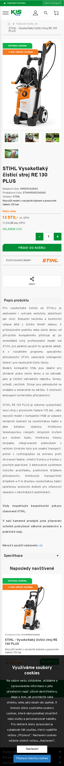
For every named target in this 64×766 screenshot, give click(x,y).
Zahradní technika (16, 3)
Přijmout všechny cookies (32, 758)
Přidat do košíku (31, 248)
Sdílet (32, 281)
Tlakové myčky (25, 24)
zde (40, 545)
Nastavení (32, 749)
